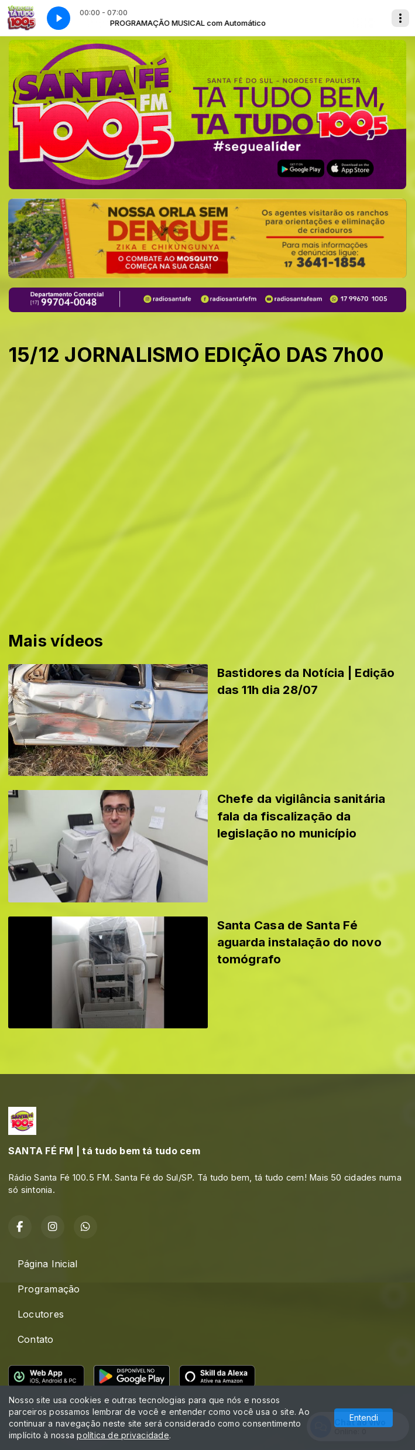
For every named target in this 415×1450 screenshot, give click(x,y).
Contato (36, 1339)
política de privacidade (123, 1435)
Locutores (41, 1314)
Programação (49, 1289)
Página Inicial (47, 1264)
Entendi (363, 1417)
